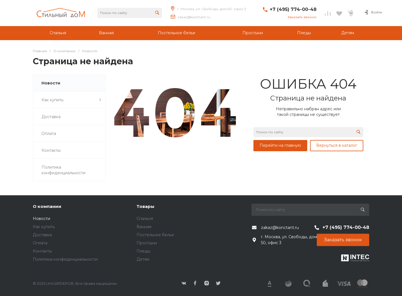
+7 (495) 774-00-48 (293, 9)
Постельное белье (155, 234)
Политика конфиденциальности (65, 259)
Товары (145, 206)
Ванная (144, 226)
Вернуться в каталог (336, 145)
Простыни (147, 242)
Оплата (40, 242)
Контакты (42, 251)
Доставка (42, 234)
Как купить (44, 226)
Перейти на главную (280, 145)
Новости (41, 218)
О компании (47, 206)
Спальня (145, 218)
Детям (143, 259)
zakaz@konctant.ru (193, 17)
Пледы (143, 251)
